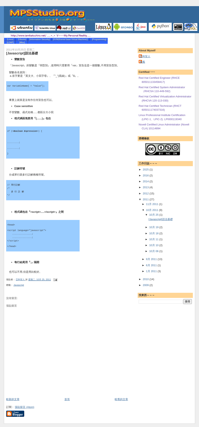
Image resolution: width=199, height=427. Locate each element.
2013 (146, 187)
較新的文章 (12, 399)
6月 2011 (152, 265)
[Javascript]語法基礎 (161, 219)
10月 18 (154, 233)
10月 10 (154, 245)
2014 (146, 181)
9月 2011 (152, 259)
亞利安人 (145, 56)
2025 (146, 169)
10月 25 (154, 214)
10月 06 (154, 251)
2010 (146, 279)
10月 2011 (152, 210)
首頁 (67, 399)
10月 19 (154, 227)
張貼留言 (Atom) (24, 407)
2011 (146, 199)
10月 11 (154, 239)
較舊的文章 (121, 399)
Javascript (19, 285)
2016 (146, 175)
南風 (142, 61)
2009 (146, 285)
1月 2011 (152, 271)
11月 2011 (152, 204)
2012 (146, 193)
